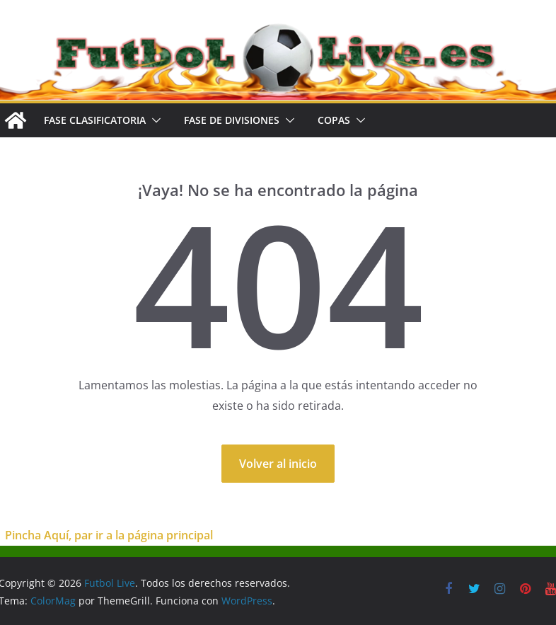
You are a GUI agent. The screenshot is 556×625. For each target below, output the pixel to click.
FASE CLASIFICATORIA (95, 120)
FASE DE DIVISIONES (231, 120)
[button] (153, 120)
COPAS (334, 120)
